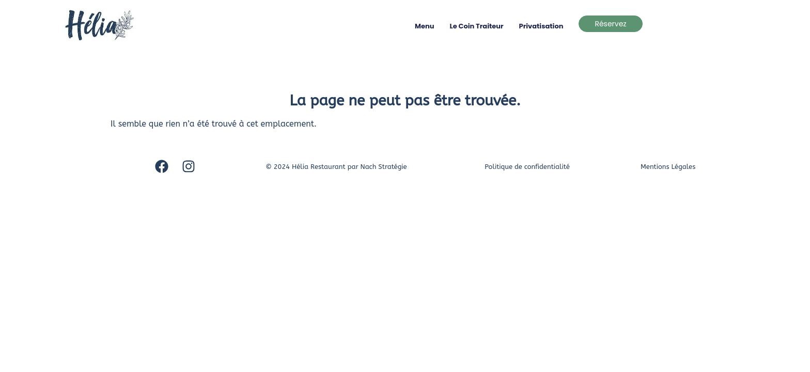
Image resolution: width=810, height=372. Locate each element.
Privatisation (541, 26)
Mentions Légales (668, 167)
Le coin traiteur (477, 26)
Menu (424, 26)
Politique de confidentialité (527, 167)
